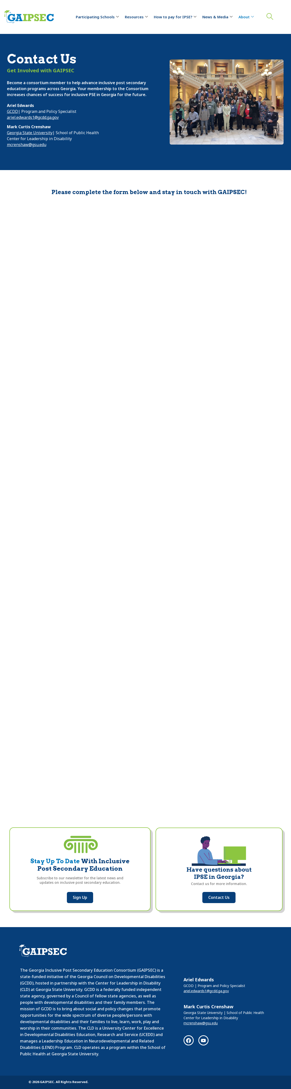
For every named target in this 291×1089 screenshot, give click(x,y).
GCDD (12, 111)
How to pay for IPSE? (175, 16)
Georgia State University (30, 132)
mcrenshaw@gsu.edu (26, 144)
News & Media (217, 16)
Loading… (145, 498)
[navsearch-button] (269, 17)
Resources (136, 16)
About (246, 16)
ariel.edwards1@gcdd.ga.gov (33, 117)
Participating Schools (97, 16)
